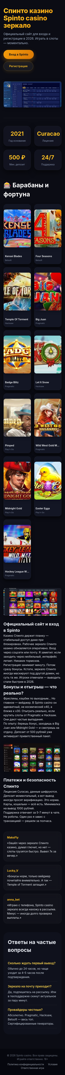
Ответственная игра (32, 1068)
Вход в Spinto (18, 54)
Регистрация (18, 66)
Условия (53, 1064)
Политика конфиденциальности (25, 1064)
